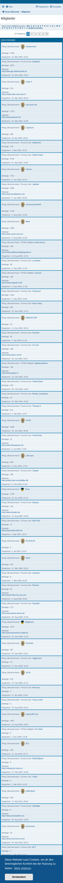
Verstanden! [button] (19, 877)
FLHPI (28, 420)
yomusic (38, 273)
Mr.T (34, 847)
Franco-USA (37, 700)
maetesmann (31, 47)
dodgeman (29, 622)
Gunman (35, 333)
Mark (28, 221)
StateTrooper (37, 155)
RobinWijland (37, 758)
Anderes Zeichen (36, 28)
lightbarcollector (41, 363)
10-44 (28, 672)
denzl (28, 558)
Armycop (35, 687)
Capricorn (30, 128)
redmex (29, 169)
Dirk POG (36, 521)
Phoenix (35, 585)
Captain (35, 471)
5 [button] (43, 33)
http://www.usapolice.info (12, 283)
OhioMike (36, 806)
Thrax (27, 489)
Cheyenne (36, 291)
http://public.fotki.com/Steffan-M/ (15, 480)
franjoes (35, 502)
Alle (28, 26)
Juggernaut (36, 658)
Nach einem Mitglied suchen (13, 26)
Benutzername (8, 40)
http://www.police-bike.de (12, 530)
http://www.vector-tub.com (12, 234)
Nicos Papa (37, 303)
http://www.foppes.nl (10, 373)
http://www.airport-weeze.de (13, 613)
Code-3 (29, 82)
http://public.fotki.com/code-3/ (14, 94)
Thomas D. (36, 406)
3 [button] (35, 33)
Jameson (36, 573)
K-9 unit (35, 345)
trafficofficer (30, 791)
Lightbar (35, 184)
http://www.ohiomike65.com (13, 816)
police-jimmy (40, 242)
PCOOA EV (30, 541)
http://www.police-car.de (11, 355)
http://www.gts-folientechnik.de (14, 71)
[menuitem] (9, 7)
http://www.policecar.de (11, 117)
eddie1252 (36, 143)
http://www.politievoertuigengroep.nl (16, 252)
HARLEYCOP (31, 318)
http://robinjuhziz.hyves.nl (12, 768)
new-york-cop (31, 105)
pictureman (30, 826)
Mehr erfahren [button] (22, 868)
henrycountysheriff (33, 204)
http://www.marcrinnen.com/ (13, 839)
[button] (47, 34)
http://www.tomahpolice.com (13, 194)
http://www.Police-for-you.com (14, 595)
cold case (29, 456)
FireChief (29, 643)
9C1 (27, 743)
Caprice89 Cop (32, 714)
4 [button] (39, 33)
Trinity (34, 777)
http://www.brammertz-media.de (15, 633)
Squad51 (36, 603)
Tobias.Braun (37, 381)
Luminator (36, 261)
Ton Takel (39, 729)
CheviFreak (37, 435)
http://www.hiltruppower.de (12, 445)
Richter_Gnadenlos (40, 394)
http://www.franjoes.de (11, 512)
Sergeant (36, 62)
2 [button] (31, 33)
